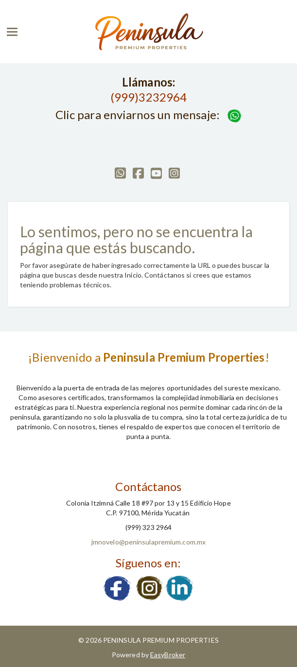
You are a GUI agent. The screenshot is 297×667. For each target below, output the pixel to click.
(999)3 (128, 97)
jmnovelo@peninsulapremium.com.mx (148, 542)
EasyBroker (167, 654)
